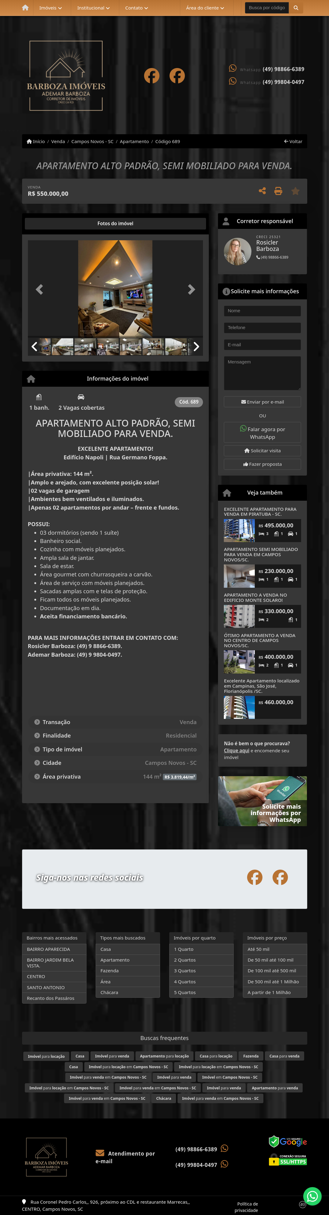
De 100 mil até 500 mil (272, 970)
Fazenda (110, 970)
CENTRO (36, 976)
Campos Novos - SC (92, 141)
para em (128, 1066)
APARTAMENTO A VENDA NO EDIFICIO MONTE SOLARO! (255, 597)
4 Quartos (185, 981)
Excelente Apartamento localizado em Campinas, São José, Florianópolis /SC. (261, 686)
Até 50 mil (259, 949)
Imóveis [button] (47, 8)
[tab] (47, 224)
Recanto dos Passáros (51, 998)
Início (36, 141)
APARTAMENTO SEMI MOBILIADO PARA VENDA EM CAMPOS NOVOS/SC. (261, 554)
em (230, 1077)
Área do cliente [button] (202, 8)
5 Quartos (185, 992)
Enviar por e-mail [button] (262, 402)
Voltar (293, 141)
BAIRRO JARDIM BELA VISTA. (50, 963)
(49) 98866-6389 (283, 69)
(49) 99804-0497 (283, 81)
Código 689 (167, 141)
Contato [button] (134, 8)
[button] (296, 7)
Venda (58, 141)
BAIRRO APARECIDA (48, 949)
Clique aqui (236, 750)
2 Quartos (185, 960)
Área (106, 981)
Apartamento (134, 141)
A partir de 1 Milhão (269, 992)
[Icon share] (151, 75)
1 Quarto (183, 949)
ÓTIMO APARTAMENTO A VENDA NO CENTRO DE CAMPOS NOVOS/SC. (259, 640)
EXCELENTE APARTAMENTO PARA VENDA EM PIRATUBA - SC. (260, 511)
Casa (106, 949)
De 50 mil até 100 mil (270, 960)
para (46, 1056)
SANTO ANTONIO (46, 987)
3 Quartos (185, 970)
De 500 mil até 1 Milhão (273, 981)
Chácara (109, 992)
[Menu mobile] (25, 7)
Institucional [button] (90, 8)
